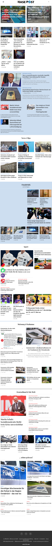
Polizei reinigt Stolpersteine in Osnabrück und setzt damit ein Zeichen (39, 222)
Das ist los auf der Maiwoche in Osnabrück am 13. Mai (39, 503)
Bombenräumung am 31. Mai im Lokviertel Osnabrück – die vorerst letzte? (13, 511)
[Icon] (8, 146)
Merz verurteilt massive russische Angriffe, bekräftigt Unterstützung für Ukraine (36, 76)
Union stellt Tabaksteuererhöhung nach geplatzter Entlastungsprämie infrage (38, 406)
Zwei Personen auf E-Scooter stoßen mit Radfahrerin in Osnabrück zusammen (32, 201)
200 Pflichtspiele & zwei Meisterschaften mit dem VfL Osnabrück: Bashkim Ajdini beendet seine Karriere (19, 311)
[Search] (48, 2)
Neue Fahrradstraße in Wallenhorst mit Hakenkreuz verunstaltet (38, 497)
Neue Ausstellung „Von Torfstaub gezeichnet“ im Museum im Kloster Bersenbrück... (19, 42)
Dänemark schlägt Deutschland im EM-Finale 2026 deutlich (8, 289)
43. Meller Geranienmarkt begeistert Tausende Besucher (32, 41)
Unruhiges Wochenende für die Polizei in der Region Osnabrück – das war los (12, 491)
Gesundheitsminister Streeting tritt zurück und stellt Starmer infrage (39, 421)
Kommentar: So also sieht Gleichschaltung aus (8, 329)
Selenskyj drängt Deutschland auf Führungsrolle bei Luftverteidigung (16, 123)
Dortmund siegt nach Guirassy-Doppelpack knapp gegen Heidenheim (8, 282)
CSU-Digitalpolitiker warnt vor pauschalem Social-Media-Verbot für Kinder (38, 429)
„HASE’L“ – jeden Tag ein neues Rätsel (6, 63)
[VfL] (3, 275)
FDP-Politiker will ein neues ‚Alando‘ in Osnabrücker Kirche (33, 379)
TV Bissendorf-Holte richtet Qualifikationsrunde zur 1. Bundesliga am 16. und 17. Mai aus (38, 310)
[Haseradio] (3, 281)
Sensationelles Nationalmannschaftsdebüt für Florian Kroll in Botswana (42, 253)
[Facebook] (21, 534)
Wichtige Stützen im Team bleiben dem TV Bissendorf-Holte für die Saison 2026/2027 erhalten (15, 272)
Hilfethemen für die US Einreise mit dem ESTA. (23, 541)
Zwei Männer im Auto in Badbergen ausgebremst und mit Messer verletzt (32, 237)
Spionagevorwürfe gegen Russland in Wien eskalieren (8, 176)
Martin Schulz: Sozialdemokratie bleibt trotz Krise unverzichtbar (15, 108)
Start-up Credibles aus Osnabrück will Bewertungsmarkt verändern (19, 64)
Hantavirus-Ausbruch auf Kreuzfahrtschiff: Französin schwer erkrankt (8, 157)
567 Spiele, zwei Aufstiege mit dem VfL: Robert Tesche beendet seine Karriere (6, 309)
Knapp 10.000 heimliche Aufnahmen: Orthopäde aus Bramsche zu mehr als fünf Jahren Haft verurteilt (6, 238)
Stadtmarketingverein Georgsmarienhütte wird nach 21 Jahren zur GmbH (45, 237)
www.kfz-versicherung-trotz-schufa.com (40, 541)
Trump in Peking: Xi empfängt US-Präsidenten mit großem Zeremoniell (25, 157)
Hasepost (5, 21)
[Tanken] (3, 270)
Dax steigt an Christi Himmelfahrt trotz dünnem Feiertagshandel (43, 108)
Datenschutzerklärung (29, 538)
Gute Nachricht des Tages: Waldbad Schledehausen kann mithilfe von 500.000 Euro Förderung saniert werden (13, 15)
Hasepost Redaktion (27, 78)
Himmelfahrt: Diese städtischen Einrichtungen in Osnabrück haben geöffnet (44, 201)
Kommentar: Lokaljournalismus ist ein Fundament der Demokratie (38, 349)
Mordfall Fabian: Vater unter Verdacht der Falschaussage (43, 156)
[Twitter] (26, 534)
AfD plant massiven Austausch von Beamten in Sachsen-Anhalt (42, 447)
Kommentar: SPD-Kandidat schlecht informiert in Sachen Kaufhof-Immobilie (7, 369)
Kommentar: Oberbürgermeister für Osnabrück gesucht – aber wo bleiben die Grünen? (33, 370)
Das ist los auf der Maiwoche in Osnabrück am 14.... (45, 41)
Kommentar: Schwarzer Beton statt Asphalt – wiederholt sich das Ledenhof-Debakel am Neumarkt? (6, 380)
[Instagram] (30, 534)
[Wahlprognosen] (3, 265)
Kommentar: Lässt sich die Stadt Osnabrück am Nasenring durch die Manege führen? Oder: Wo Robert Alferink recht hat (12, 361)
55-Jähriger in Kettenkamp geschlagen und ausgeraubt (5, 41)
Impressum (21, 538)
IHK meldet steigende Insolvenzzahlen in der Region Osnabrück (18, 237)
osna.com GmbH (15, 538)
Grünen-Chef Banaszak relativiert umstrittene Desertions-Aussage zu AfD (39, 398)
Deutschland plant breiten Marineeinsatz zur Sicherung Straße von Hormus (37, 90)
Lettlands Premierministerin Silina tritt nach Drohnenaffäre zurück (39, 413)
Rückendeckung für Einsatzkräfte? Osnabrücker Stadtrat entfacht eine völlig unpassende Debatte (12, 353)
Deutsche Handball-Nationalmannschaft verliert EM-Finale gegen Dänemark (25, 282)
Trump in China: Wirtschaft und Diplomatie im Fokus (25, 176)
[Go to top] (26, 544)
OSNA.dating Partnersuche (8, 541)
